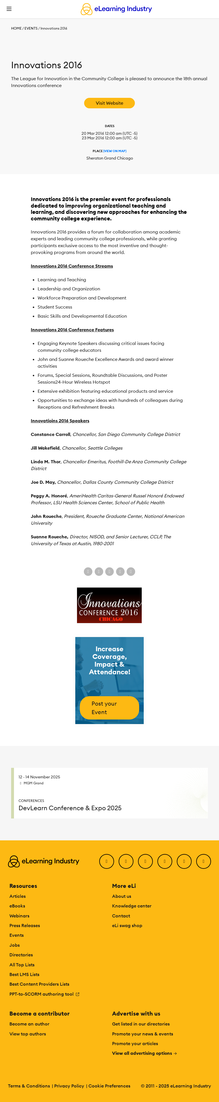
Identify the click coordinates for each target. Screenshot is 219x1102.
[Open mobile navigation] (9, 9)
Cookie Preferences (109, 1086)
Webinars (19, 916)
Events (31, 28)
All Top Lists (22, 964)
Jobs (14, 945)
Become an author (29, 1024)
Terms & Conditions (29, 1086)
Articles (17, 896)
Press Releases (24, 925)
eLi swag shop (127, 925)
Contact (121, 916)
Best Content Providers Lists (39, 984)
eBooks (17, 906)
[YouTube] (164, 861)
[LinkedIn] (145, 861)
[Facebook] (106, 861)
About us (121, 896)
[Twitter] (126, 861)
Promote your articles (135, 1043)
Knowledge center (131, 906)
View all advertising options (144, 1053)
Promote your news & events (142, 1034)
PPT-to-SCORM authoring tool (44, 994)
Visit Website (109, 103)
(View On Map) (114, 151)
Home (16, 28)
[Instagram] (203, 861)
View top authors (27, 1034)
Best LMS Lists (24, 974)
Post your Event (104, 708)
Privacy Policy (69, 1086)
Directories (21, 955)
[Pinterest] (184, 861)
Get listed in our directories (141, 1024)
